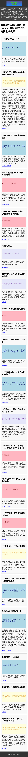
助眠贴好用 (11, 16)
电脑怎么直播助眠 (6, 650)
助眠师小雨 (11, 9)
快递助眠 (4, 680)
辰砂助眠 (4, 571)
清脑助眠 (18, 16)
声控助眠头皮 (5, 239)
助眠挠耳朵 (7, 13)
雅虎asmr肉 (20, 14)
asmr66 (4, 65)
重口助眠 (4, 712)
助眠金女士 (5, 472)
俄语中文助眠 (11, 14)
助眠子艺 (4, 128)
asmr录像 (4, 439)
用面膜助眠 (17, 17)
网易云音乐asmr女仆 (18, 13)
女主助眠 (21, 8)
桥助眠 (3, 332)
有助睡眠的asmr (6, 365)
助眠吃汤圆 (9, 17)
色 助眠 (3, 604)
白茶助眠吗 (5, 267)
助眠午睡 (4, 302)
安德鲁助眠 (5, 402)
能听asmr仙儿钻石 (6, 506)
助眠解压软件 (13, 8)
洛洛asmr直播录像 (12, 11)
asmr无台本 (19, 9)
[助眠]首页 (4, 8)
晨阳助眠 (4, 748)
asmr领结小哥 (5, 204)
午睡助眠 (4, 539)
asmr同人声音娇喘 (6, 166)
